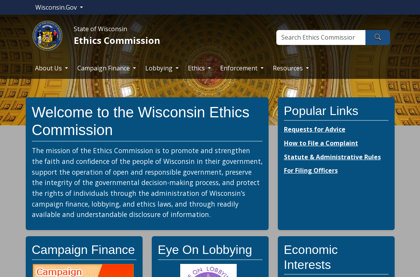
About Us (49, 68)
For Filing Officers (311, 170)
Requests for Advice (314, 129)
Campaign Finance (104, 68)
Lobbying (159, 68)
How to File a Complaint (321, 143)
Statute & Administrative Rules (332, 157)
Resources (288, 68)
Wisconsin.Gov (56, 7)
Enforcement (239, 68)
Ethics (197, 68)
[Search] (321, 37)
